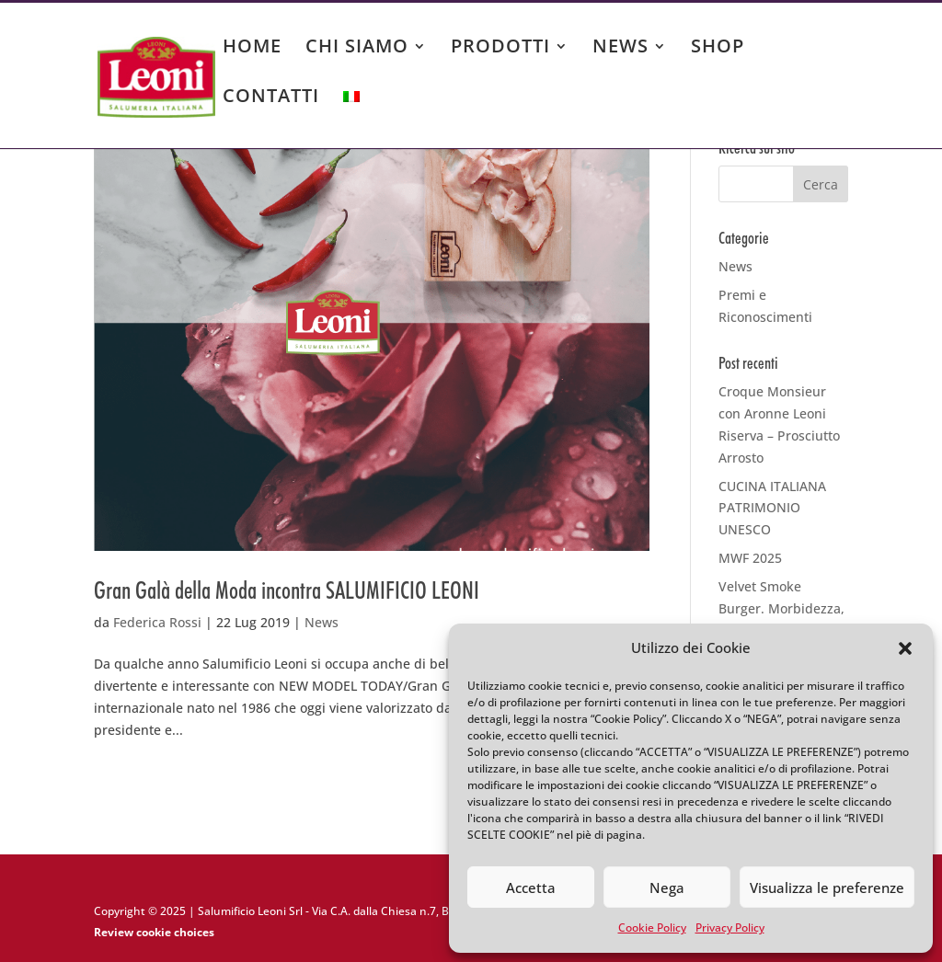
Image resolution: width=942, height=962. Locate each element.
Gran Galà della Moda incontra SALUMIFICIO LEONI (286, 590)
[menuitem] (351, 114)
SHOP (717, 49)
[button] (905, 648)
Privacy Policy (729, 927)
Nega (666, 887)
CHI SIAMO (356, 49)
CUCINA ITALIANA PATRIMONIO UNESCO (772, 508)
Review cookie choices (154, 932)
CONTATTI (271, 98)
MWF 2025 (750, 558)
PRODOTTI (500, 49)
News (321, 622)
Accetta (531, 887)
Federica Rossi (157, 622)
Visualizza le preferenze (827, 887)
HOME (252, 49)
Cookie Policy (652, 927)
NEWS (620, 49)
